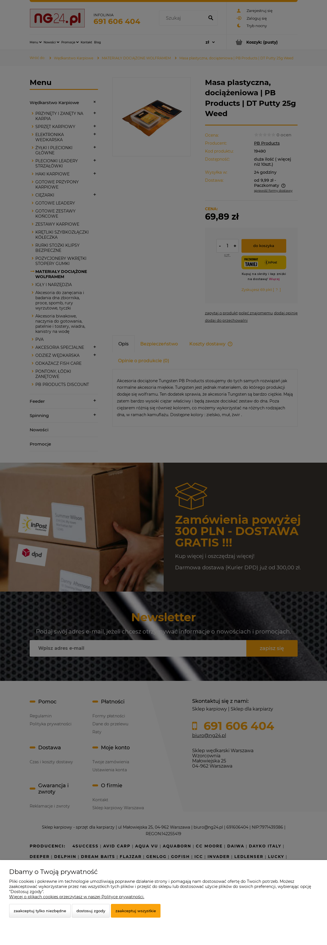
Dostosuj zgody (90, 910)
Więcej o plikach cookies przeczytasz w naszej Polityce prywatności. (76, 896)
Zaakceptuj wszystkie (135, 910)
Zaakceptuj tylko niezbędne (40, 910)
